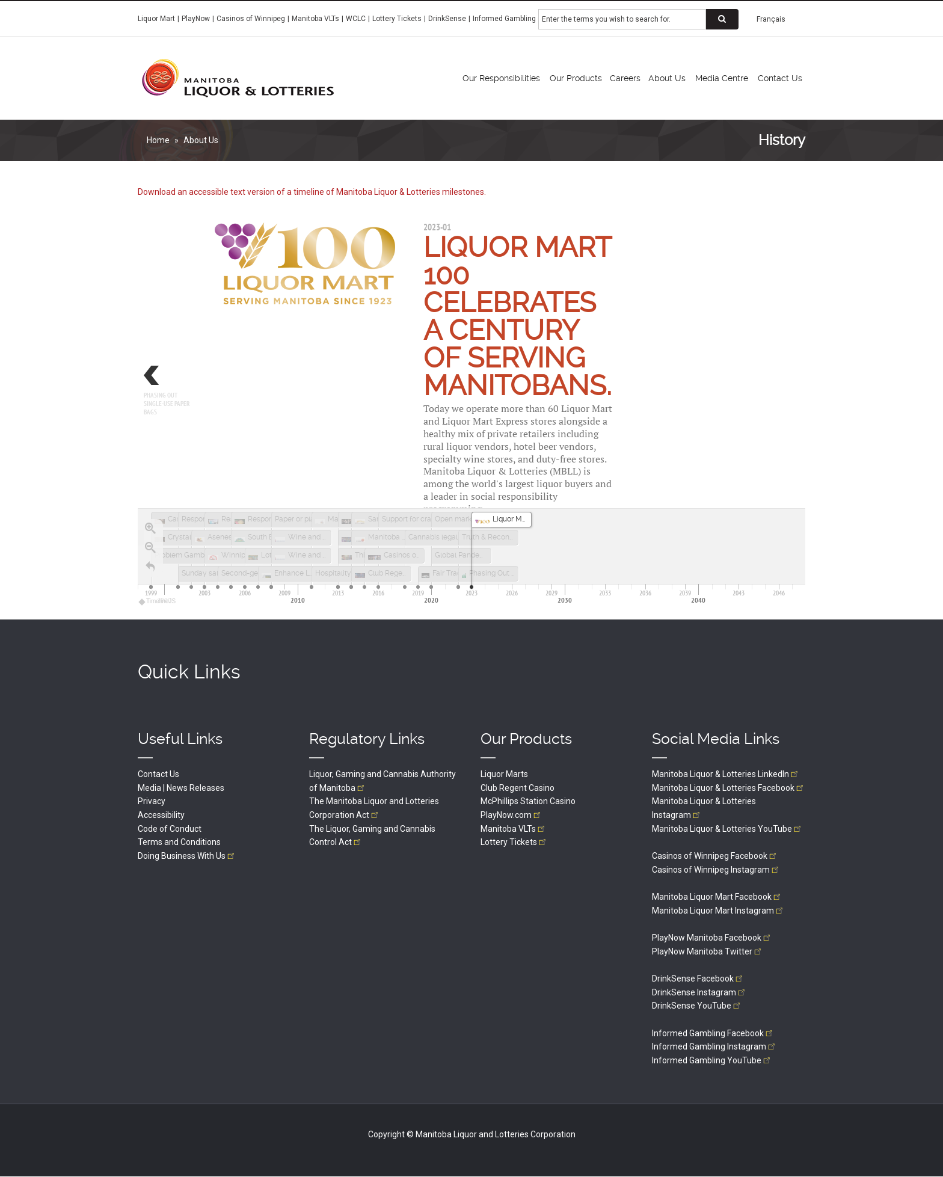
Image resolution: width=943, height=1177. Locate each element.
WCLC (356, 18)
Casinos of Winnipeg (251, 18)
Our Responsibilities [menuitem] (501, 78)
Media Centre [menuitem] (721, 78)
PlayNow (196, 18)
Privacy (151, 801)
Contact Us (158, 774)
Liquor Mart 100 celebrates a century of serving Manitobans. (517, 316)
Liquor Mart (156, 18)
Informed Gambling (504, 18)
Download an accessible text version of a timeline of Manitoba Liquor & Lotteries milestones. (312, 192)
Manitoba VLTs (315, 18)
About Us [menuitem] (667, 78)
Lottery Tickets (397, 18)
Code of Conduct (169, 829)
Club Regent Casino (517, 788)
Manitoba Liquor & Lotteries (726, 774)
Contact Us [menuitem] (780, 78)
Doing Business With (187, 856)
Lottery (514, 842)
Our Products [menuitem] (576, 78)
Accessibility (161, 815)
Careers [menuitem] (625, 78)
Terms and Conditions (179, 842)
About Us (200, 140)
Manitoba (514, 829)
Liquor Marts (504, 774)
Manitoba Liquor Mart (717, 897)
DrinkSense (447, 18)
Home (158, 140)
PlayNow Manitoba (712, 937)
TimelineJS (158, 601)
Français (771, 19)
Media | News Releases (181, 788)
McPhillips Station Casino (528, 801)
